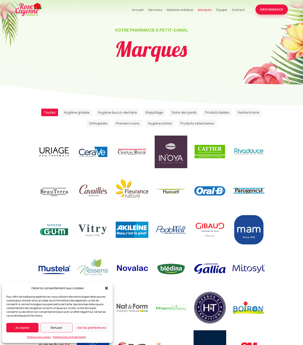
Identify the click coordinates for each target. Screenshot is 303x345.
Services (155, 10)
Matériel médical (180, 10)
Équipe (222, 10)
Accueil (138, 10)
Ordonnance (271, 9)
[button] (106, 288)
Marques (205, 10)
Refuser (56, 327)
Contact (238, 10)
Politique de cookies (39, 337)
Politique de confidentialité (69, 337)
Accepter (22, 327)
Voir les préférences (91, 327)
